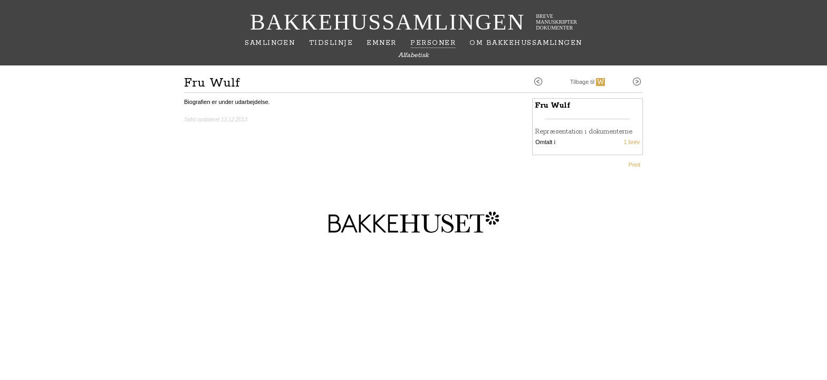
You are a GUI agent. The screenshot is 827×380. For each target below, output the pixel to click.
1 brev (631, 142)
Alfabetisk (413, 55)
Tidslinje (331, 43)
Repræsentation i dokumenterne (583, 132)
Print (634, 165)
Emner (381, 43)
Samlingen (270, 43)
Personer (433, 43)
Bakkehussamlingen (387, 22)
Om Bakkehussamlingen (525, 43)
